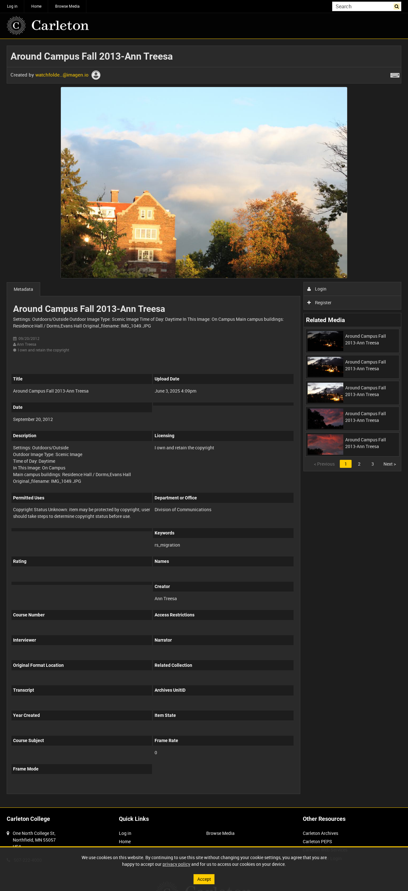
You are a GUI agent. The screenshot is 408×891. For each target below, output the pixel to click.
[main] (204, 423)
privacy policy (176, 864)
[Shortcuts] (394, 74)
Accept (204, 879)
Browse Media (67, 6)
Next (389, 464)
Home (36, 6)
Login (317, 289)
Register (319, 302)
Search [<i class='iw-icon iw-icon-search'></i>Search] (398, 6)
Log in (12, 6)
